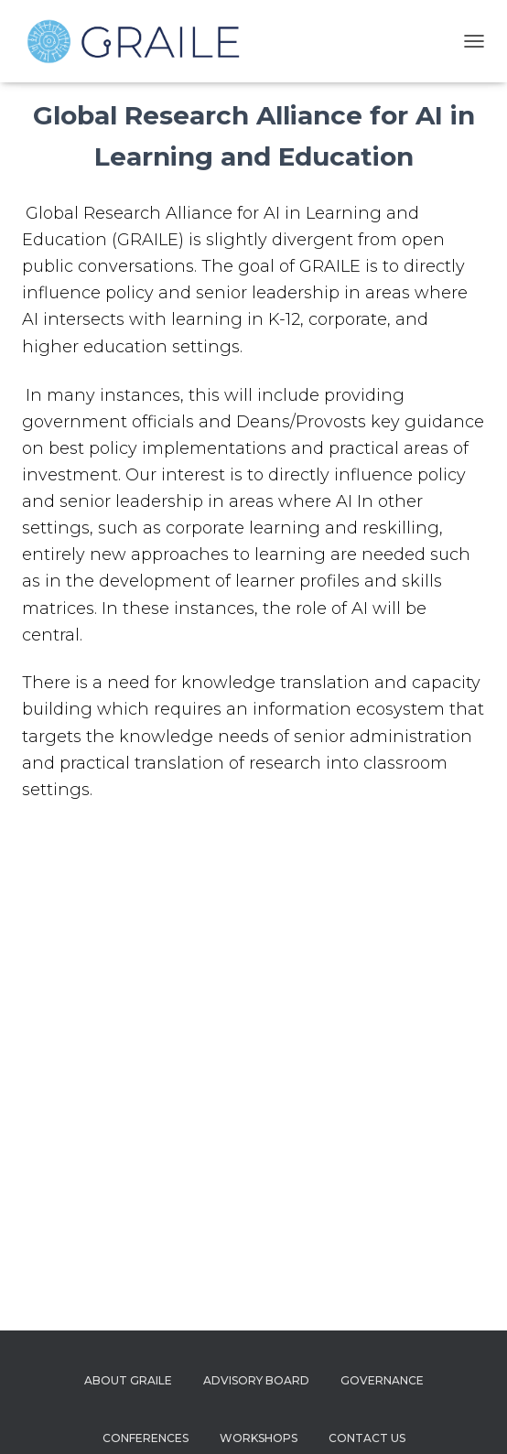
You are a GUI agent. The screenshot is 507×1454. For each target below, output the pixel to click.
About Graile (128, 1380)
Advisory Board (256, 1380)
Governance (382, 1380)
